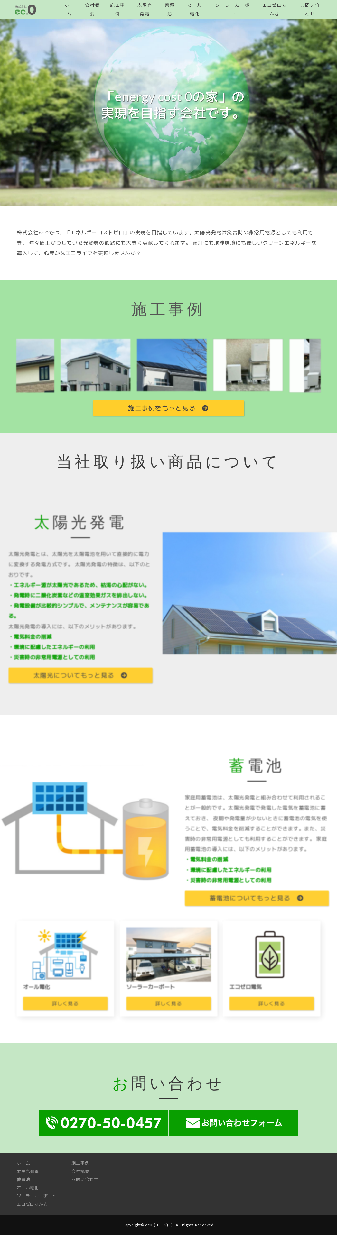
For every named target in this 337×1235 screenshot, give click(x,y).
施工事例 (80, 1163)
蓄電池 (23, 1179)
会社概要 (80, 1171)
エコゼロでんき (32, 1204)
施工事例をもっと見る (168, 408)
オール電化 (28, 1187)
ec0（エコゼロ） (160, 1225)
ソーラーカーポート (37, 1195)
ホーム (23, 1163)
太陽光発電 (28, 1171)
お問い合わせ (84, 1179)
